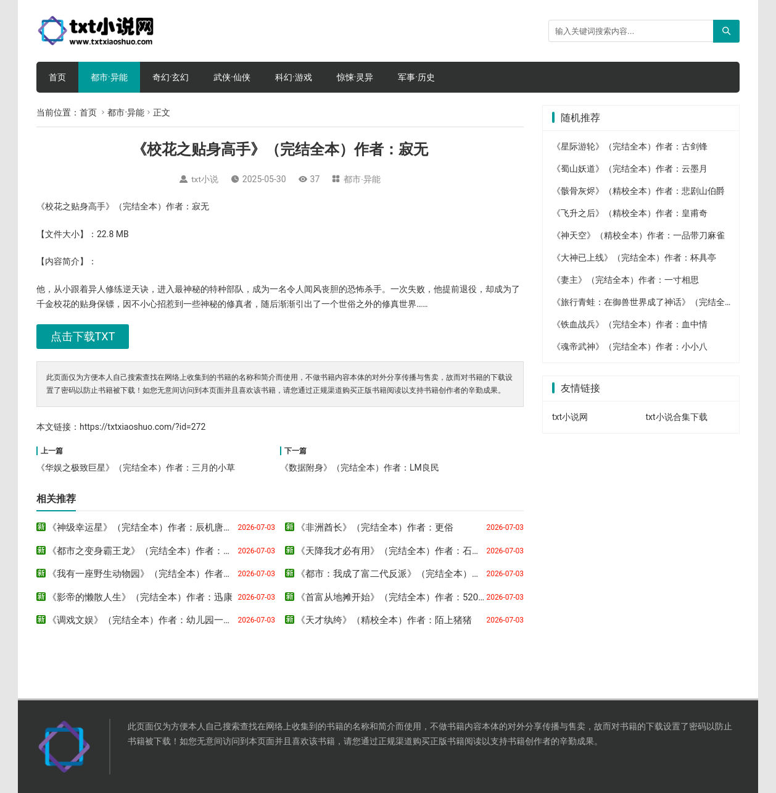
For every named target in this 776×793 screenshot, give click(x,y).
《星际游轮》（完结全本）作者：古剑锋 (630, 146)
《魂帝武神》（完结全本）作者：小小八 (630, 346)
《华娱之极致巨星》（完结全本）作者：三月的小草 (135, 467)
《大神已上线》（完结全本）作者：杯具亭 (634, 257)
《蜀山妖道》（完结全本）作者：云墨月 (630, 169)
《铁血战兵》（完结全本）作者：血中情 (630, 324)
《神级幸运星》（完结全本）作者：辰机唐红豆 (144, 527)
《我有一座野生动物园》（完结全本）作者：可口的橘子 (163, 573)
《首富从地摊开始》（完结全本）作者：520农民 (396, 597)
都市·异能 (109, 77)
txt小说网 (570, 417)
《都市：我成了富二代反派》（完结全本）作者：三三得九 (416, 573)
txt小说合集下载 (677, 417)
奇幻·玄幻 (170, 77)
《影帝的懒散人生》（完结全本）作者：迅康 (140, 597)
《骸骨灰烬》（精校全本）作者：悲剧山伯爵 (638, 191)
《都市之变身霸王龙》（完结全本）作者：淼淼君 (149, 550)
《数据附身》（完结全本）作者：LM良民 (359, 467)
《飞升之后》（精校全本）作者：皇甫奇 (630, 213)
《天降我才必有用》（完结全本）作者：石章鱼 (393, 550)
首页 (57, 77)
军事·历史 (416, 77)
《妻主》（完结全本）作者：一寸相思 (625, 280)
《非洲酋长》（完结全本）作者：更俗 (374, 527)
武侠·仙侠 (231, 77)
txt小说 (204, 179)
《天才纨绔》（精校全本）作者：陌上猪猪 (384, 620)
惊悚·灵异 (355, 77)
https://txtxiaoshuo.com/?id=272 (142, 427)
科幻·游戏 (293, 77)
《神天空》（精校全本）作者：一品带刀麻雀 (638, 235)
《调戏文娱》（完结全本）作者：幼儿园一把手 (144, 620)
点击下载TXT (83, 336)
